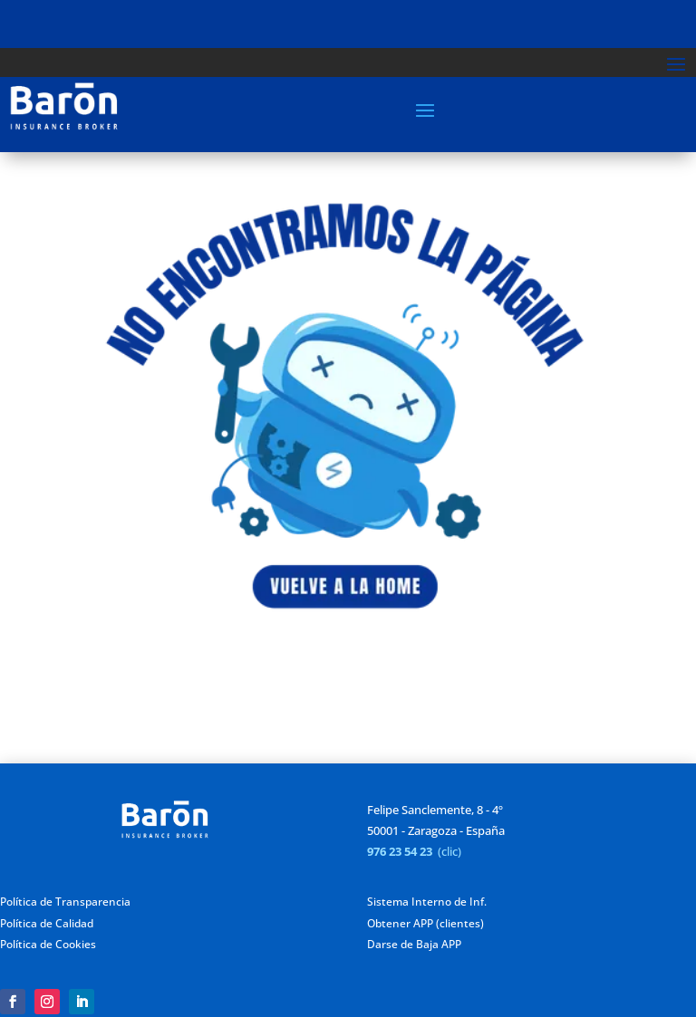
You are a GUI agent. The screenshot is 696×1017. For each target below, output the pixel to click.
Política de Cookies (48, 944)
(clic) (449, 851)
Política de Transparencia (65, 901)
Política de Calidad (46, 923)
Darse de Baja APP (414, 944)
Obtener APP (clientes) (425, 923)
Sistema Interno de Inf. (427, 901)
